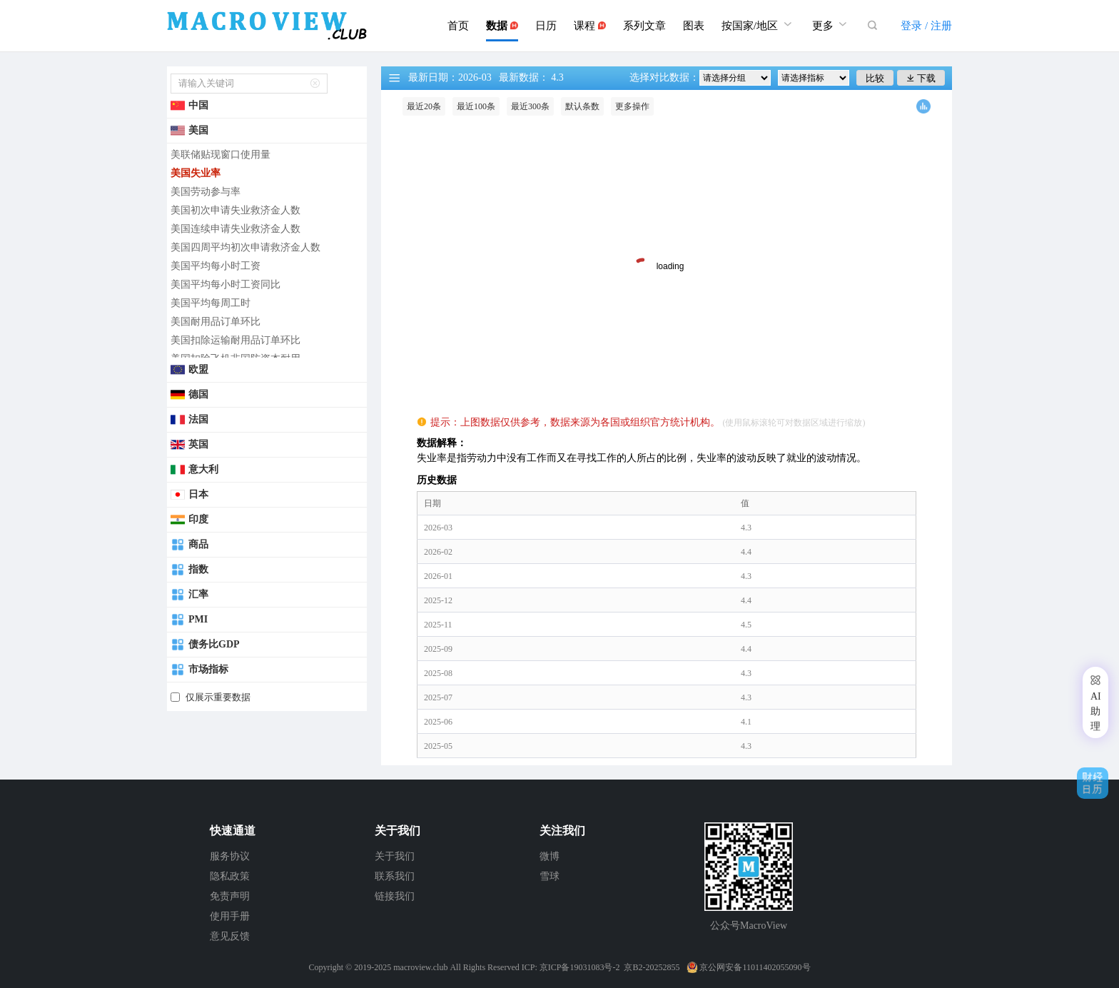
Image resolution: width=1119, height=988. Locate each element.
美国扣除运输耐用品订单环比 (235, 340)
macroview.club (420, 967)
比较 (875, 78)
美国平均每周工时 (210, 303)
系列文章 (644, 25)
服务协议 (230, 856)
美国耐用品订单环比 (215, 321)
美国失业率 (196, 173)
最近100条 (476, 106)
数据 (502, 25)
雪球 (550, 876)
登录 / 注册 (926, 25)
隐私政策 (230, 876)
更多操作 (632, 106)
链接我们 (395, 896)
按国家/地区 (758, 23)
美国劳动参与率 (205, 191)
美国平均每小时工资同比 (225, 284)
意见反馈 (230, 936)
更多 (831, 23)
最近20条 (424, 106)
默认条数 (582, 106)
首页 (458, 25)
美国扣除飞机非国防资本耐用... (239, 358)
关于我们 (395, 856)
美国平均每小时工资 (215, 266)
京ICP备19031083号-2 (580, 967)
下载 (921, 78)
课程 (590, 25)
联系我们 (395, 876)
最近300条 (530, 106)
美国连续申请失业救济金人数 (235, 228)
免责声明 (230, 896)
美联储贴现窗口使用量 (220, 154)
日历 (546, 25)
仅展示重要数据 (218, 697)
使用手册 (230, 916)
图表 (693, 25)
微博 (550, 856)
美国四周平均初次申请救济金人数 (245, 247)
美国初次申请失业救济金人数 (235, 210)
